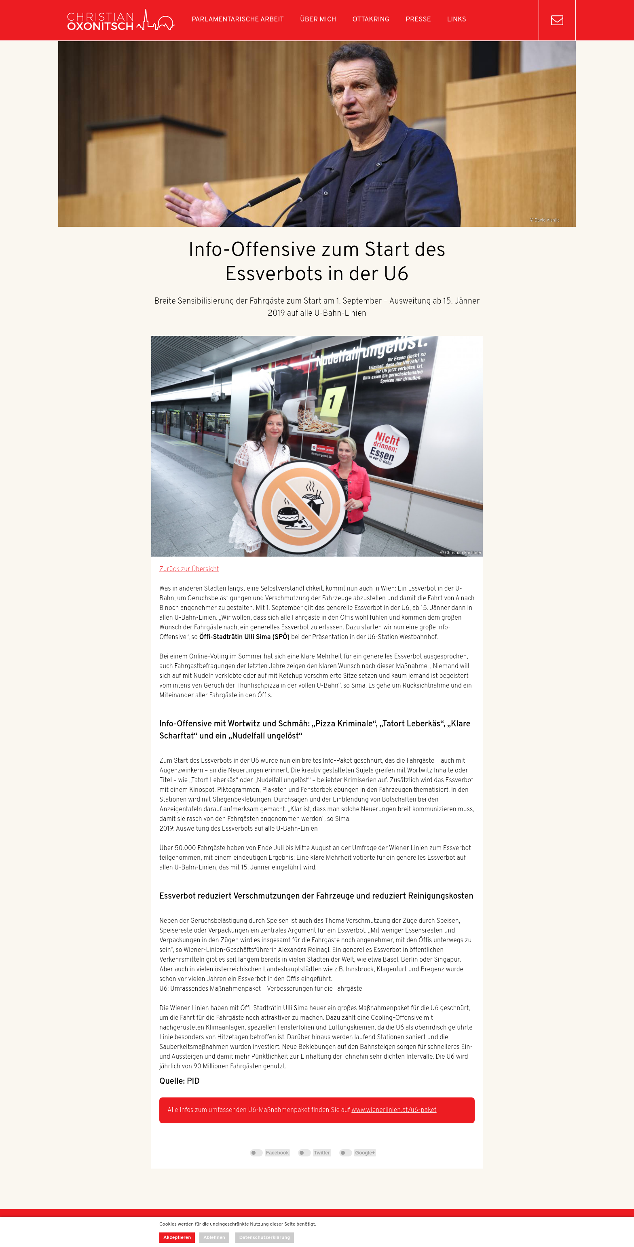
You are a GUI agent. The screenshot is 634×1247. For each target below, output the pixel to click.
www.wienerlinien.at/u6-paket (393, 1110)
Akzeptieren (177, 1237)
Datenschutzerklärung (264, 1237)
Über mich (318, 19)
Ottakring (370, 19)
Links (456, 19)
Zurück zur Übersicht (189, 569)
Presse (418, 19)
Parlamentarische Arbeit (238, 19)
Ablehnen (214, 1237)
